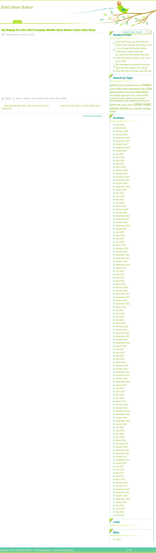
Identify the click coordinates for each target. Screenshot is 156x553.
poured (140, 101)
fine (149, 88)
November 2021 (122, 297)
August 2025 (121, 151)
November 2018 (122, 414)
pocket (132, 100)
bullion (18, 98)
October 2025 (121, 144)
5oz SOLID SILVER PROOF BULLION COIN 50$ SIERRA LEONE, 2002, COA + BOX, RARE (133, 58)
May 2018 (120, 434)
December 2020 (122, 333)
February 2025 (122, 170)
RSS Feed (119, 3)
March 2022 (121, 284)
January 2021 (121, 330)
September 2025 (123, 147)
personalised (117, 100)
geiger (113, 92)
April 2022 (120, 281)
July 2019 (120, 388)
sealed (124, 105)
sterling (124, 108)
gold (119, 92)
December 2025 (122, 138)
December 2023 (122, 216)
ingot (117, 95)
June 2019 (120, 391)
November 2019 (122, 375)
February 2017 (122, 483)
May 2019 (120, 395)
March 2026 (121, 128)
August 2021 (121, 307)
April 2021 (120, 320)
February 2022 (122, 287)
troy (131, 108)
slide (57, 98)
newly (121, 98)
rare (118, 104)
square (114, 108)
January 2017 (121, 486)
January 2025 (121, 173)
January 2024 (121, 213)
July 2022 (120, 271)
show (46, 98)
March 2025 (121, 167)
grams (132, 92)
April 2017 (120, 476)
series (130, 105)
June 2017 (120, 470)
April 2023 (120, 242)
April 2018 (120, 437)
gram (125, 92)
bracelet (128, 85)
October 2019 (121, 378)
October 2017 (121, 457)
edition (144, 89)
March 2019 (121, 401)
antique (114, 85)
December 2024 (122, 177)
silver (52, 98)
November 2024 (122, 180)
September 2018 (123, 421)
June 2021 (120, 313)
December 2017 (122, 450)
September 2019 (123, 382)
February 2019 (122, 404)
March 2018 (121, 440)
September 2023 (123, 226)
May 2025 (120, 160)
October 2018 (121, 417)
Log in (118, 539)
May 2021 (120, 317)
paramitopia (46, 550)
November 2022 (122, 258)
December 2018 (122, 411)
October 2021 (121, 300)
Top (130, 550)
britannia (137, 85)
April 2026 (120, 125)
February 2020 (122, 365)
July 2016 (120, 505)
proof (146, 101)
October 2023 (121, 222)
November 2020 (122, 336)
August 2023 (121, 229)
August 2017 (121, 463)
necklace (114, 98)
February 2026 (122, 131)
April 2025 (120, 164)
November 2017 (122, 453)
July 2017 (120, 466)
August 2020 (121, 346)
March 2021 (121, 323)
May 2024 (120, 199)
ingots (123, 95)
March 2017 (121, 479)
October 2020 (121, 339)
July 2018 (120, 427)
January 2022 (121, 291)
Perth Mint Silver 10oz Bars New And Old (133, 71)
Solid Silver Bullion (17, 7)
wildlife (63, 98)
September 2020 (123, 343)
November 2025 (122, 141)
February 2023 (122, 248)
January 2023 (121, 252)
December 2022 (122, 255)
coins (34, 98)
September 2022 (123, 265)
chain (112, 89)
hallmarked (142, 92)
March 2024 (121, 206)
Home (17, 22)
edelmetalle (134, 89)
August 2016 (121, 502)
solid (147, 104)
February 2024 (122, 209)
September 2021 (123, 304)
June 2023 (120, 235)
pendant (141, 98)
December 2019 (122, 372)
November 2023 (122, 219)
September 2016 (123, 499)
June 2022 (120, 274)
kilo (127, 95)
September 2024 (123, 186)
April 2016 (120, 515)
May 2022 (120, 278)
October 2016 (121, 496)
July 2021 (120, 310)
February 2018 (122, 444)
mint (145, 95)
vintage (147, 108)
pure (112, 104)
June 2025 (120, 157)
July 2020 (120, 349)
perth (126, 101)
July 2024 (120, 193)
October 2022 (121, 261)
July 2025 (120, 154)
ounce (134, 98)
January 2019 (121, 408)
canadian (27, 98)
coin (118, 88)
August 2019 (121, 385)
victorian (137, 108)
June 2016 (120, 509)
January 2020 (121, 369)
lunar (132, 95)
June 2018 (120, 431)
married (139, 95)
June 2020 (120, 352)
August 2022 (121, 268)
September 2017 (123, 460)
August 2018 (121, 424)
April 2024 (120, 203)
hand (112, 95)
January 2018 (121, 447)
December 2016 (122, 489)
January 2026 (121, 134)
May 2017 (120, 473)
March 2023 (121, 245)
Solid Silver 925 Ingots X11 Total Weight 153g (81, 106)
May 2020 (120, 356)
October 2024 (121, 183)
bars (121, 85)
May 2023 (120, 239)
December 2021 (122, 294)
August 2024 (121, 190)
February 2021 (122, 326)
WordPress (68, 550)
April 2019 (120, 398)
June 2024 (120, 196)
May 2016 (120, 512)
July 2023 (120, 232)
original (127, 98)
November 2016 (122, 492)
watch (113, 111)
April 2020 (120, 359)
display (8, 98)
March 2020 (121, 362)
